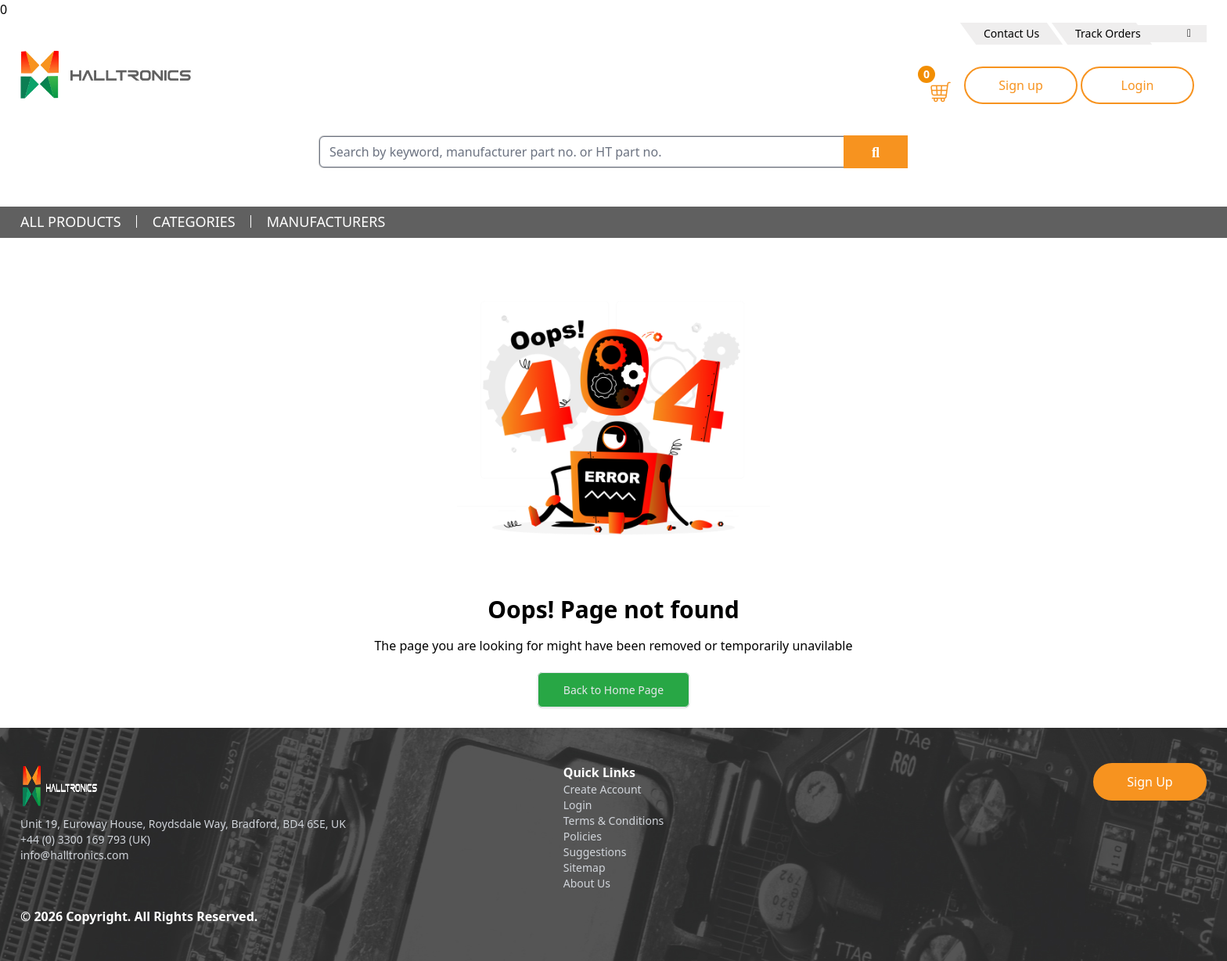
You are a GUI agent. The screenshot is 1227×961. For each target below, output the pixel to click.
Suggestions (595, 851)
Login (1137, 85)
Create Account (602, 789)
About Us (586, 883)
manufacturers (326, 221)
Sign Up (1149, 781)
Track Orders (1108, 33)
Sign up (1021, 85)
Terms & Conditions (613, 820)
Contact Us (1011, 33)
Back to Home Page (613, 689)
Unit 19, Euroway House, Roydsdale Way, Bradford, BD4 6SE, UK (183, 823)
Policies (582, 836)
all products (70, 221)
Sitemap (584, 867)
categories (194, 221)
